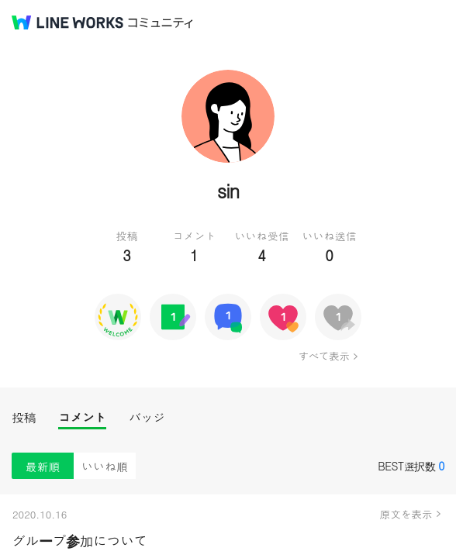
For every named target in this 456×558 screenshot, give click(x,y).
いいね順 (104, 466)
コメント (82, 417)
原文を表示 (406, 514)
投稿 (24, 417)
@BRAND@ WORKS (67, 22)
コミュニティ (160, 23)
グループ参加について (79, 540)
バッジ (147, 417)
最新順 (43, 466)
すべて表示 (324, 355)
